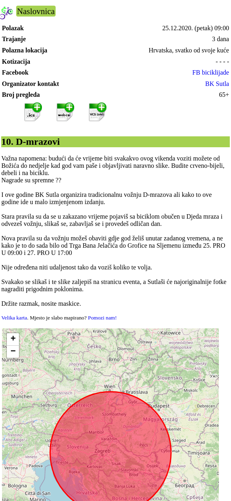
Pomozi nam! (102, 318)
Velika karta (14, 318)
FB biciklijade (210, 72)
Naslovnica (36, 11)
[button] (13, 339)
